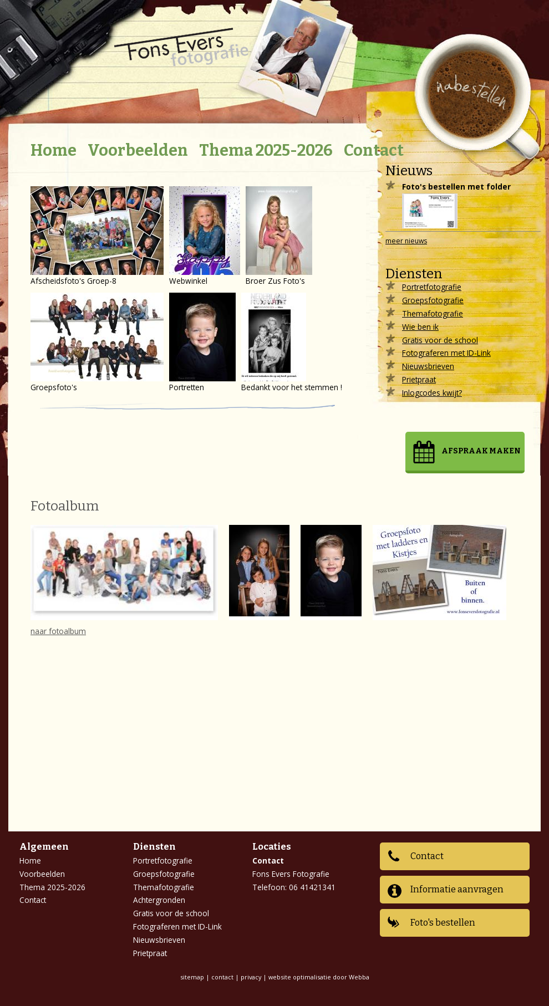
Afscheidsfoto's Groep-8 (97, 236)
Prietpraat (419, 379)
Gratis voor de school (440, 340)
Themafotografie (432, 313)
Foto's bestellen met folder (456, 186)
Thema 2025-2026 (266, 150)
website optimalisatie (299, 977)
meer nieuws (406, 241)
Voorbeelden (138, 150)
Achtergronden (159, 900)
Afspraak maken (481, 451)
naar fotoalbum (58, 631)
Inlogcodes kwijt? (432, 392)
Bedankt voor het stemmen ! (291, 342)
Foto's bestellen (442, 922)
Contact (374, 150)
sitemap (192, 977)
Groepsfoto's (97, 342)
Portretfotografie (431, 287)
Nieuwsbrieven (428, 366)
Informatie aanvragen (457, 889)
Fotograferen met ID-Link (446, 353)
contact (222, 977)
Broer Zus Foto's (279, 236)
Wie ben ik (420, 326)
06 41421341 (312, 887)
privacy (251, 977)
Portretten (202, 342)
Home (53, 150)
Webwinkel (204, 236)
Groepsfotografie (433, 300)
